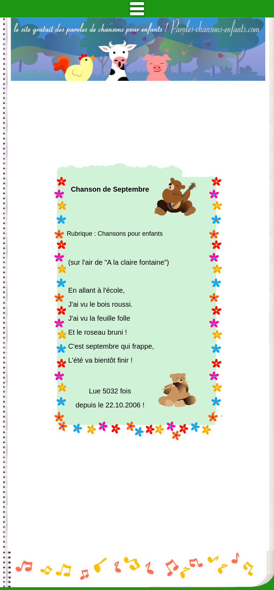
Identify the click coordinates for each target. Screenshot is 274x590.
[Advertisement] (138, 122)
